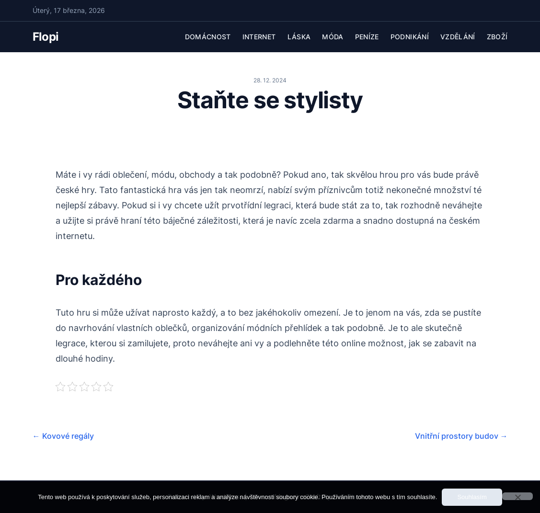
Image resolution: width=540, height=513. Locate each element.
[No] (517, 496)
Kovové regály (63, 436)
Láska (299, 37)
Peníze (367, 37)
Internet (259, 37)
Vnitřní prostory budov (461, 436)
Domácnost (208, 37)
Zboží (497, 37)
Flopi (46, 37)
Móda (332, 37)
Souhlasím (471, 497)
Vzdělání (457, 37)
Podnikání (410, 37)
